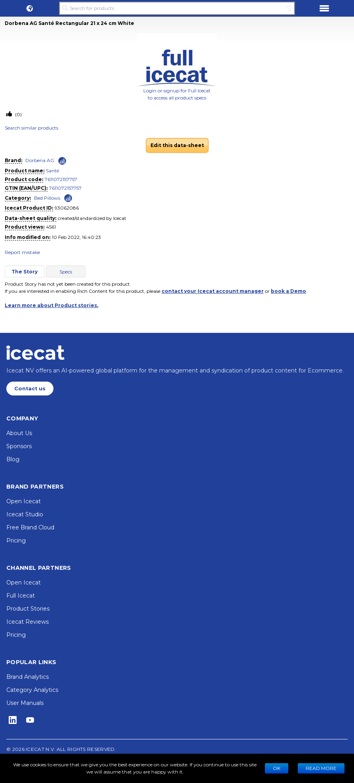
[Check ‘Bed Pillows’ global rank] (68, 198)
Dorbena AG (39, 160)
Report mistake (22, 252)
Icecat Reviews (27, 621)
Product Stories (27, 608)
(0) (18, 114)
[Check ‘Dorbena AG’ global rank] (62, 161)
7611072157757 (61, 179)
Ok (276, 768)
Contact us (30, 389)
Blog (12, 459)
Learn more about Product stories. (51, 305)
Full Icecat (20, 595)
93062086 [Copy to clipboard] (67, 208)
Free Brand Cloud (30, 527)
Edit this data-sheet (177, 145)
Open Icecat (23, 501)
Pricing (16, 540)
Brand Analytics (27, 676)
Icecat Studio (24, 514)
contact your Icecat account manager (213, 291)
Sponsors (19, 446)
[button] (29, 8)
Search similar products (31, 128)
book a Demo (288, 291)
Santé (52, 171)
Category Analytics (32, 689)
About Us (19, 433)
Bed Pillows (47, 198)
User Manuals (25, 703)
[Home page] (35, 353)
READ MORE (321, 768)
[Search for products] (177, 8)
